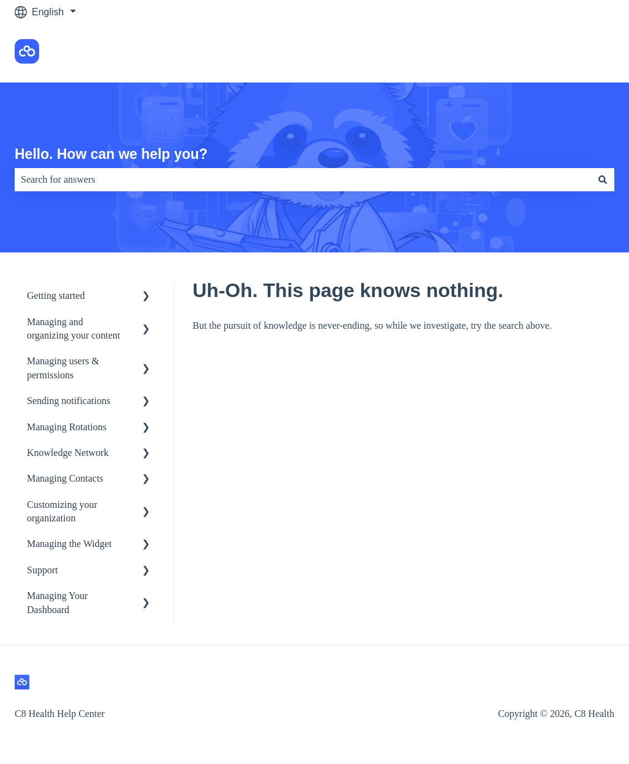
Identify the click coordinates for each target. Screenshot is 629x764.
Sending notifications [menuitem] (68, 400)
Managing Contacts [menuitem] (65, 478)
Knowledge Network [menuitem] (68, 452)
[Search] (602, 179)
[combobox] (303, 179)
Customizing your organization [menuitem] (62, 511)
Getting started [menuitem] (56, 295)
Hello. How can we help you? (111, 154)
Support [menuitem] (42, 570)
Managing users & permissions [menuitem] (63, 368)
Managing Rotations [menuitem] (66, 427)
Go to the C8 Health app (549, 53)
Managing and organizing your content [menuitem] (73, 328)
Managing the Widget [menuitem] (69, 543)
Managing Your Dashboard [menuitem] (57, 602)
